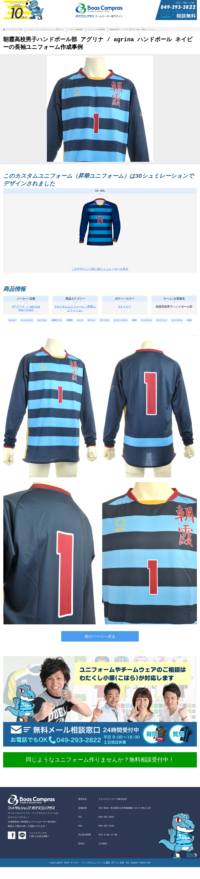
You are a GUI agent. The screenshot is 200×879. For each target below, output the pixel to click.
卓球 (155, 323)
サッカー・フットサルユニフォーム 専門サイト (45, 30)
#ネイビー (124, 310)
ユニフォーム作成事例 (96, 30)
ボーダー (13, 323)
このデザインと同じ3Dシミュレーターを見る (100, 269)
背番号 (79, 323)
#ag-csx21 (25, 314)
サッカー (105, 323)
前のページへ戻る (100, 648)
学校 (109, 332)
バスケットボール (138, 323)
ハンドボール (168, 323)
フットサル (120, 323)
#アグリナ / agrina (26, 310)
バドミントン (186, 323)
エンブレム (47, 323)
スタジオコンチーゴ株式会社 (112, 810)
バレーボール (95, 332)
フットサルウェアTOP (13, 30)
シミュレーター (29, 323)
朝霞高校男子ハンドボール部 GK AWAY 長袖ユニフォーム (132, 30)
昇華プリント (64, 323)
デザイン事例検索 (76, 30)
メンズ (92, 323)
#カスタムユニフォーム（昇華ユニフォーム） (75, 312)
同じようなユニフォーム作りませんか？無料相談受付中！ (100, 772)
